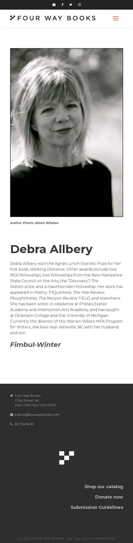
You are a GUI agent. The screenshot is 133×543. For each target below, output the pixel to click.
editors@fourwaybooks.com (36, 414)
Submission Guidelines (97, 507)
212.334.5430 (24, 424)
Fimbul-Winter (35, 344)
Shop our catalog (103, 486)
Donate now (109, 497)
